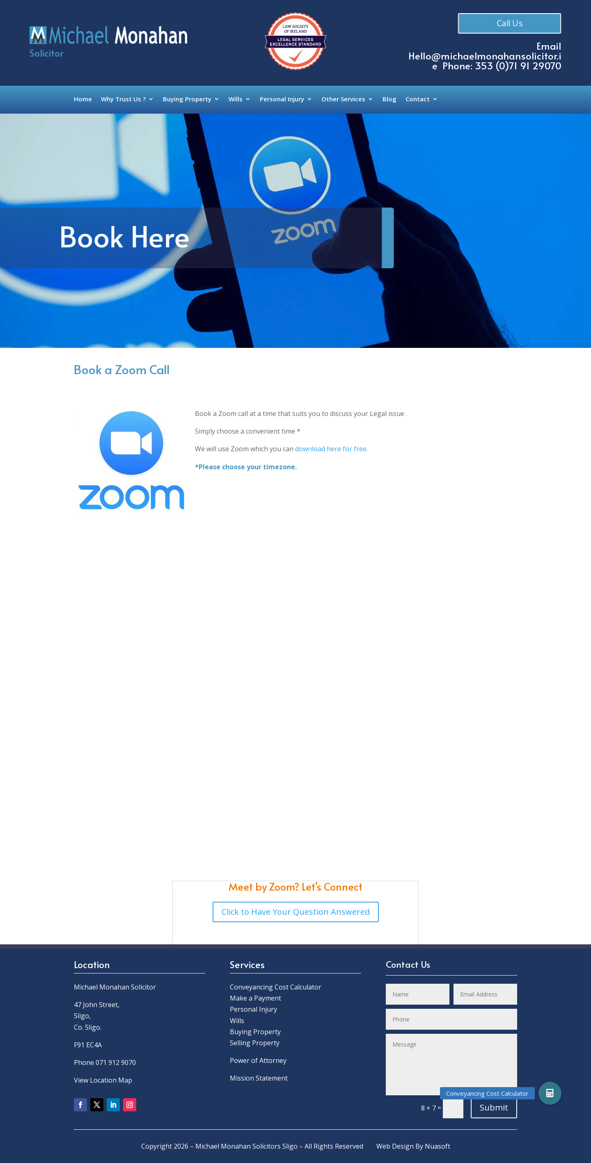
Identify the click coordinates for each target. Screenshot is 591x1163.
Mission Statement (259, 1078)
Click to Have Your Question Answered (296, 911)
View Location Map (103, 1080)
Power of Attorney (258, 1060)
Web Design (395, 1146)
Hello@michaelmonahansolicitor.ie (484, 60)
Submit (494, 1107)
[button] (549, 1093)
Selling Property (254, 1042)
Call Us (509, 23)
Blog (389, 99)
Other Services (343, 99)
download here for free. (331, 448)
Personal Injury (282, 99)
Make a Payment (255, 998)
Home (83, 99)
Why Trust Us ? (123, 99)
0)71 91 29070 (530, 65)
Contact (417, 99)
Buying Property (187, 99)
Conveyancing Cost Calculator (275, 987)
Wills (236, 99)
